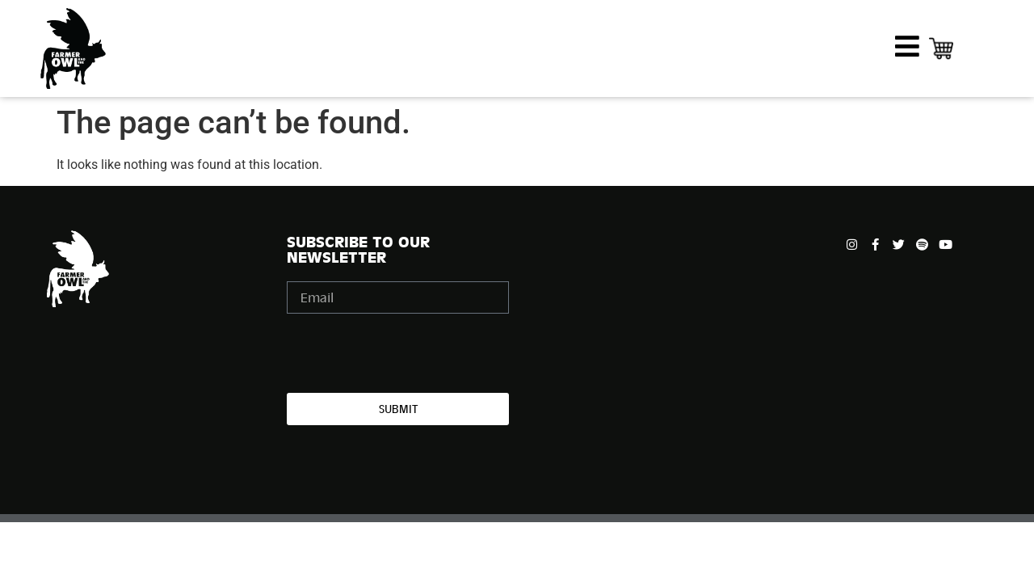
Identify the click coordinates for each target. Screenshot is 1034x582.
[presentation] (409, 353)
